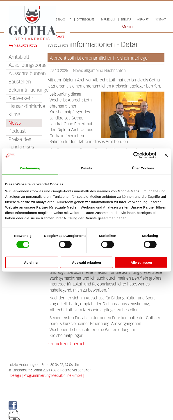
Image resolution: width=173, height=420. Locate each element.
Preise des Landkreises (21, 143)
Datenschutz (85, 19)
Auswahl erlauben (86, 262)
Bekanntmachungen (25, 90)
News (15, 123)
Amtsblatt (19, 57)
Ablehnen (31, 262)
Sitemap (126, 19)
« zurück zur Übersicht (67, 344)
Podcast (17, 131)
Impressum (107, 19)
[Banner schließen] (166, 155)
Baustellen (20, 82)
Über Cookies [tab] (143, 168)
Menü (127, 27)
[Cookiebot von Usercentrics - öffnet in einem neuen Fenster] (136, 155)
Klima (14, 115)
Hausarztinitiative (25, 106)
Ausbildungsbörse (25, 65)
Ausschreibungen (25, 73)
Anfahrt (142, 19)
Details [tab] (86, 168)
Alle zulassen (141, 262)
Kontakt (160, 19)
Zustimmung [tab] (30, 168)
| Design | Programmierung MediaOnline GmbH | (46, 376)
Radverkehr (21, 98)
